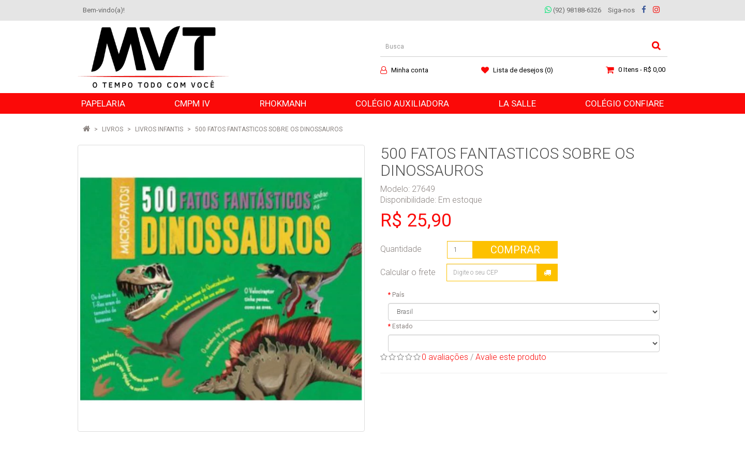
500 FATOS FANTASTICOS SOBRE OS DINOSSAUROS (268, 129)
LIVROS (112, 129)
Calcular (547, 272)
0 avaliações (445, 357)
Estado (402, 326)
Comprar (515, 250)
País (398, 294)
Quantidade (401, 249)
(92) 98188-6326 (573, 10)
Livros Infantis (159, 129)
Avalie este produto (510, 357)
